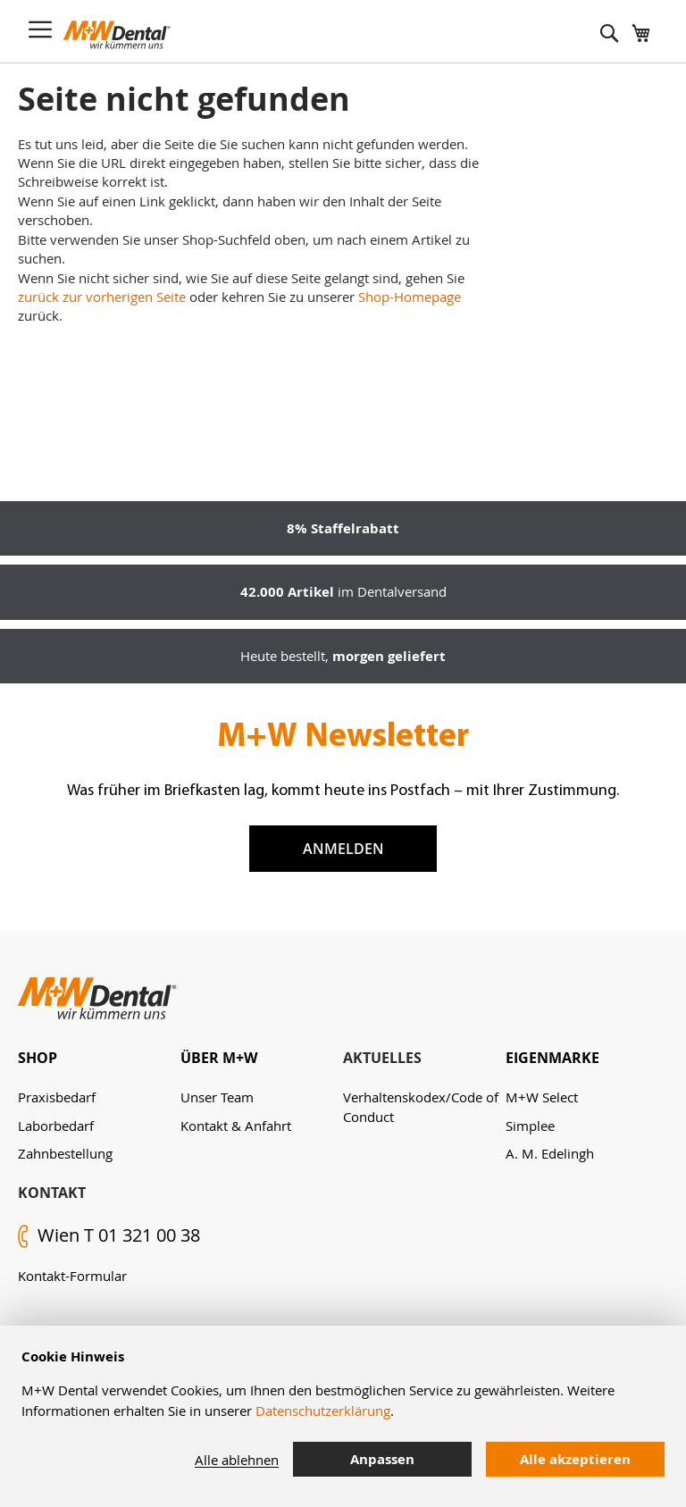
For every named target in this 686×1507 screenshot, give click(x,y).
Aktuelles (382, 1057)
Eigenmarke (552, 1057)
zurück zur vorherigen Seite (102, 297)
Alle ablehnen (237, 1460)
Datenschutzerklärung (322, 1410)
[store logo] (117, 35)
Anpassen (382, 1459)
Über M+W (218, 1057)
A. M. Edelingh (550, 1153)
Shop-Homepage (409, 297)
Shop (37, 1057)
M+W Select (542, 1097)
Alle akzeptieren (575, 1459)
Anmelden (343, 848)
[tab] (99, 1058)
